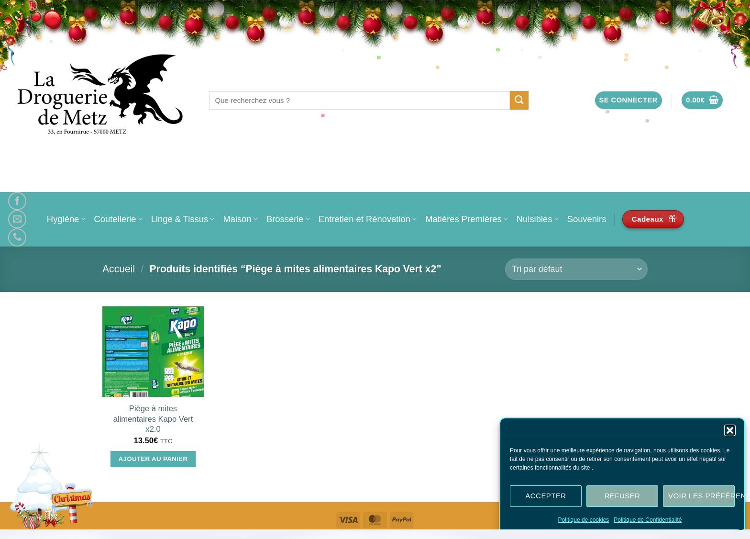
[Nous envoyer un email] (17, 219)
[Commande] (576, 269)
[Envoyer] (519, 100)
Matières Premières (466, 219)
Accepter (545, 497)
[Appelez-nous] (17, 237)
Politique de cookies (583, 520)
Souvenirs (587, 219)
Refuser (622, 497)
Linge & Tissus (183, 219)
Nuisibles (538, 219)
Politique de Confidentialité (648, 520)
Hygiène (66, 219)
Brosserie (288, 219)
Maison (240, 219)
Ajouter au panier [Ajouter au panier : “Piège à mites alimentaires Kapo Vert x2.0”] (153, 458)
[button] (730, 431)
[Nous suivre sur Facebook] (17, 201)
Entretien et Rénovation (368, 219)
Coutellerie (118, 219)
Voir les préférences (701, 497)
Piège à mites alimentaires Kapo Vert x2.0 (153, 419)
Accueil (118, 268)
